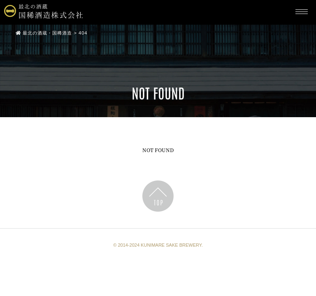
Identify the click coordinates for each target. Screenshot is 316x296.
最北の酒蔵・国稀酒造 (44, 32)
